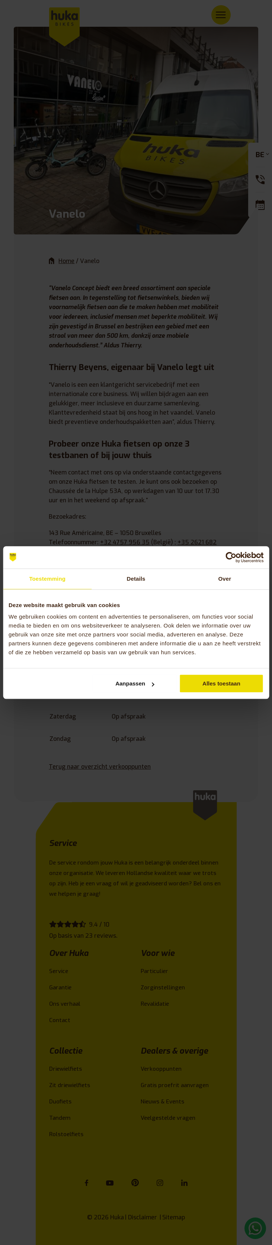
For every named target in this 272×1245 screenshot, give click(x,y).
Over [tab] (224, 579)
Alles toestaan (221, 683)
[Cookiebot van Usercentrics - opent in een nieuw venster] (230, 557)
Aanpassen (134, 683)
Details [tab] (136, 579)
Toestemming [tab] (47, 579)
